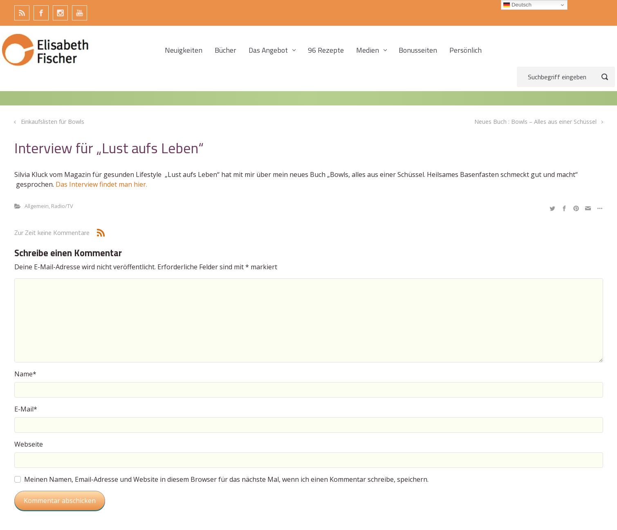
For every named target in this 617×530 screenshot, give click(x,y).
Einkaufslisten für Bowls (52, 121)
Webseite (28, 444)
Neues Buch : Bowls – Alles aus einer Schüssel (535, 121)
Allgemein (37, 206)
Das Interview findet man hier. (102, 184)
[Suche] (566, 77)
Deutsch (517, 5)
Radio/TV (62, 206)
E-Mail (25, 409)
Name (25, 373)
